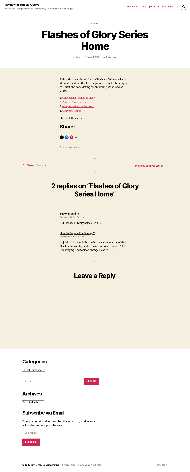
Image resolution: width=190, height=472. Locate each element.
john (77, 148)
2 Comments (112, 57)
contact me (167, 6)
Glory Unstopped (72, 111)
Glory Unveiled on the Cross (79, 107)
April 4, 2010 (93, 57)
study (95, 24)
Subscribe (31, 442)
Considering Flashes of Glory (79, 98)
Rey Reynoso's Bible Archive (23, 4)
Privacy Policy (70, 465)
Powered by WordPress (91, 465)
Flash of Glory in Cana (75, 102)
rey (79, 57)
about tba (132, 6)
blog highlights (149, 6)
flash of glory (69, 148)
